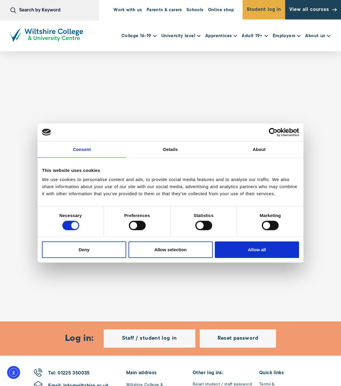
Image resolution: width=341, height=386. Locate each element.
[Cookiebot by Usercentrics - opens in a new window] (273, 132)
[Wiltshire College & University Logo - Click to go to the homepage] (46, 34)
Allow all (257, 249)
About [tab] (259, 149)
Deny (84, 249)
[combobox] (54, 10)
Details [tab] (170, 149)
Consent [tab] (82, 149)
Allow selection (170, 249)
